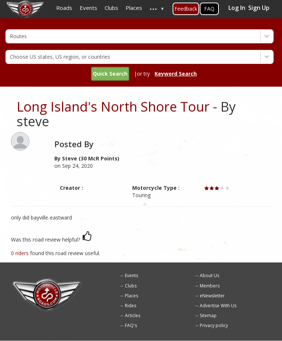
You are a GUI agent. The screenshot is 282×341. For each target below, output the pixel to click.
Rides (130, 305)
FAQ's (131, 325)
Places (131, 296)
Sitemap (208, 315)
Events (131, 275)
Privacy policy (214, 325)
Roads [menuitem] (64, 7)
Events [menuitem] (88, 7)
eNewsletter (212, 296)
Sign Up (259, 8)
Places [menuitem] (134, 7)
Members (210, 286)
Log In (236, 8)
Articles (132, 315)
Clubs (131, 286)
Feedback (185, 8)
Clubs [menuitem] (111, 7)
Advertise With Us (218, 305)
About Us (209, 275)
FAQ (209, 8)
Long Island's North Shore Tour (113, 107)
